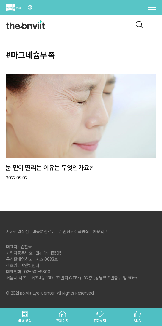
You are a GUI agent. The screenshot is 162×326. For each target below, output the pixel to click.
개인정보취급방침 (74, 232)
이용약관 (100, 232)
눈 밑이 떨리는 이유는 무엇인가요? (49, 167)
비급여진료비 (43, 232)
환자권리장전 (17, 232)
